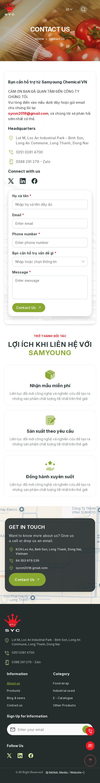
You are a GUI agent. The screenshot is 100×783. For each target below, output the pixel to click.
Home (39, 39)
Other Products (64, 705)
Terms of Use (56, 778)
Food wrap (61, 683)
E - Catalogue (63, 698)
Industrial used (64, 690)
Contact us (15, 705)
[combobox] (50, 261)
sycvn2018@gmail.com (28, 113)
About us (13, 683)
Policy (37, 778)
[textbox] (47, 261)
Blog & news (16, 698)
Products (13, 690)
